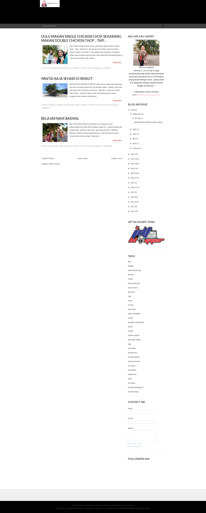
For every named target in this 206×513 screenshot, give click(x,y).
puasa (130, 327)
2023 (132, 154)
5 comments (106, 68)
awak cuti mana (56, 105)
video (130, 379)
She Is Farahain (94, 68)
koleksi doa (132, 374)
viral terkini (132, 348)
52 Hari (130, 305)
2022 (132, 159)
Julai (134, 134)
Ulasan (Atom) (54, 164)
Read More (117, 62)
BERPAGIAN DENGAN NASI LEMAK (148, 122)
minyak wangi (133, 392)
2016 (132, 187)
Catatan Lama (116, 158)
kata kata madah (134, 340)
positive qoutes (133, 335)
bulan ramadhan (134, 314)
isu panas (131, 366)
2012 (132, 206)
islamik (130, 331)
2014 (132, 197)
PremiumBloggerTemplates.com (132, 508)
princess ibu (132, 353)
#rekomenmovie (134, 361)
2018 (132, 178)
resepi (130, 318)
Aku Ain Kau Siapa (100, 505)
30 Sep (137, 118)
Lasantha (109, 508)
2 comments (107, 146)
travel (77, 105)
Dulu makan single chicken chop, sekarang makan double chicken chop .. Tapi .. (81, 38)
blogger (131, 266)
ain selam (131, 383)
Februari (136, 148)
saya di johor (68, 105)
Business (131, 292)
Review (131, 275)
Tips (129, 296)
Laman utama (49, 26)
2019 (132, 173)
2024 (132, 110)
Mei (134, 139)
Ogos (135, 129)
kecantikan (132, 370)
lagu (129, 344)
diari (129, 262)
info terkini (132, 309)
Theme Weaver (75, 508)
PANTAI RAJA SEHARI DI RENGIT (67, 78)
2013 (132, 202)
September (137, 114)
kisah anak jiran (56, 68)
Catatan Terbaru (48, 158)
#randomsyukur (134, 357)
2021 (132, 164)
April (134, 143)
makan (130, 279)
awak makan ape (134, 270)
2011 (132, 211)
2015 (132, 192)
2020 (132, 168)
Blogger (128, 505)
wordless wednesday (136, 322)
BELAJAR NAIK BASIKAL (60, 118)
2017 (132, 183)
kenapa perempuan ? (136, 387)
